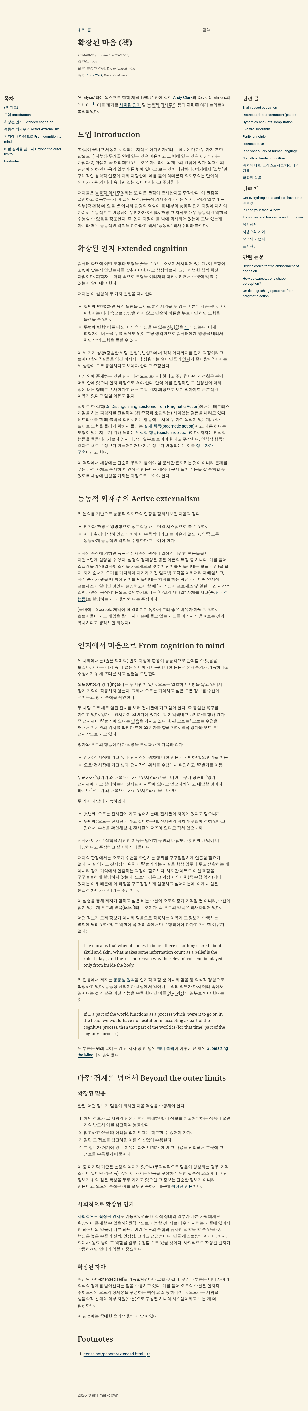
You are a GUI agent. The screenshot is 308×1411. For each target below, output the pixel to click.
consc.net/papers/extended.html (113, 1354)
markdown (108, 1395)
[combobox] (214, 30)
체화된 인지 (130, 104)
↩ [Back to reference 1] (148, 1354)
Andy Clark (94, 75)
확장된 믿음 (182, 1186)
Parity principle (254, 136)
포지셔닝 (250, 246)
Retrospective (253, 143)
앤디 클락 (165, 1048)
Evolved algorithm (256, 129)
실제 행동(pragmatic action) (169, 426)
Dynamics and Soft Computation (268, 122)
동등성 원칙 (124, 979)
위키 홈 (84, 29)
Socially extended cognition (264, 158)
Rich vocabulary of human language (270, 151)
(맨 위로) (11, 107)
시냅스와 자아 (254, 232)
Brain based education (260, 107)
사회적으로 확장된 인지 (99, 1216)
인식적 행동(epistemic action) (163, 432)
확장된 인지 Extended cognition (28, 122)
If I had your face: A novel (262, 210)
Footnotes (12, 161)
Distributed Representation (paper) (269, 115)
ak (94, 1395)
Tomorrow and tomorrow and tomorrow (273, 217)
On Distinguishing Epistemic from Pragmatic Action (151, 406)
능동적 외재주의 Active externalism (31, 129)
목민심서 (250, 224)
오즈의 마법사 (254, 239)
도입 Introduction (17, 115)
